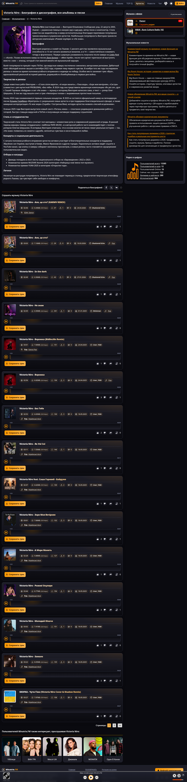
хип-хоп (78, 30)
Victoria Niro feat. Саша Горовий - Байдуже (42, 479)
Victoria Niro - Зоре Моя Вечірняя (37, 514)
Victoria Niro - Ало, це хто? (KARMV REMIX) (42, 202)
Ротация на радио (109, 769)
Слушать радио (146, 24)
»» (120, 725)
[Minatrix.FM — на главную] (10, 3)
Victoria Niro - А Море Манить (35, 550)
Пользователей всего (150, 163)
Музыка (119, 3)
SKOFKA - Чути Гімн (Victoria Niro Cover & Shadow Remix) (50, 691)
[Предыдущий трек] (85, 777)
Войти (180, 3)
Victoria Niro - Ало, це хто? (33, 237)
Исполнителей (146, 178)
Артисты (140, 3)
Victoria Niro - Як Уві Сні (32, 443)
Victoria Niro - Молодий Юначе (36, 621)
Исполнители (18, 18)
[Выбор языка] (166, 3)
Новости (151, 3)
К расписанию (176, 14)
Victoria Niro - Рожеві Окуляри (35, 585)
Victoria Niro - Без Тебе (31, 408)
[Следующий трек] (97, 777)
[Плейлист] (179, 776)
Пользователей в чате (150, 166)
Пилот (142, 21)
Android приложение (169, 770)
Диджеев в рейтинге (149, 175)
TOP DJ (130, 3)
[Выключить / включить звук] (174, 776)
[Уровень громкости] (178, 779)
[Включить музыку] (91, 777)
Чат (160, 3)
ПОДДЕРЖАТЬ (91, 769)
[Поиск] (60, 3)
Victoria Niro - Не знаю (31, 305)
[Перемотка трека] (161, 33)
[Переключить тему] (171, 3)
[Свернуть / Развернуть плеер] (182, 775)
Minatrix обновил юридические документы (147, 116)
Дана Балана (52, 57)
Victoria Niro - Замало (31, 656)
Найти (98, 3)
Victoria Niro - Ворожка (32, 374)
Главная (108, 3)
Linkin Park (114, 54)
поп (71, 30)
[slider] (65, 220)
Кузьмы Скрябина (18, 101)
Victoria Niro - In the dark (33, 271)
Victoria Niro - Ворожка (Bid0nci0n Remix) (41, 339)
